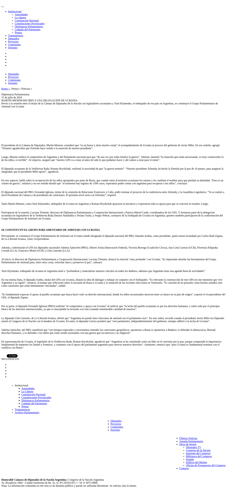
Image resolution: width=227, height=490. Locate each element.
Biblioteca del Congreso (199, 456)
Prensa (18, 32)
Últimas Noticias (188, 438)
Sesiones (12, 47)
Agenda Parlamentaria (191, 441)
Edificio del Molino (196, 462)
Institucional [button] (14, 11)
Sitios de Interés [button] (188, 444)
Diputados (13, 38)
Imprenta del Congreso (198, 453)
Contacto (184, 468)
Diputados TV (193, 447)
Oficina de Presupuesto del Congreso (206, 465)
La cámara (20, 17)
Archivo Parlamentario (27, 412)
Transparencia (15, 35)
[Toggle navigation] (2, 6)
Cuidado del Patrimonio (27, 29)
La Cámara (27, 391)
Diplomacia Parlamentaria (29, 26)
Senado (190, 459)
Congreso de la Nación (198, 450)
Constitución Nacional (27, 20)
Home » (6, 88)
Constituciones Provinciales (30, 23)
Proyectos (13, 41)
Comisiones (14, 44)
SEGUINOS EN (10, 359)
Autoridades (21, 14)
